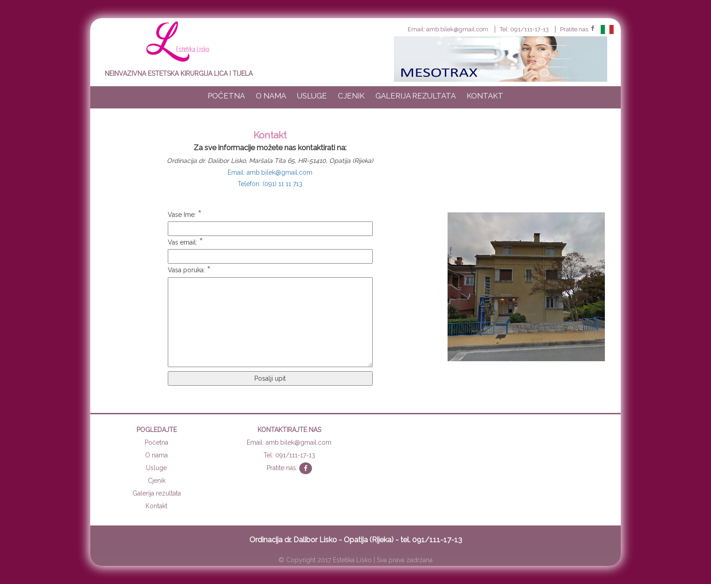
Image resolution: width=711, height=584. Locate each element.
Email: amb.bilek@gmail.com (448, 29)
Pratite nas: (577, 29)
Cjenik (351, 95)
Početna (226, 95)
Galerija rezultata (415, 95)
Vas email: (185, 242)
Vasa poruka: (189, 270)
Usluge (312, 95)
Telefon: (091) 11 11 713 (270, 183)
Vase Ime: (185, 214)
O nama (271, 95)
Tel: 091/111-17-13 (524, 29)
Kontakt (485, 95)
